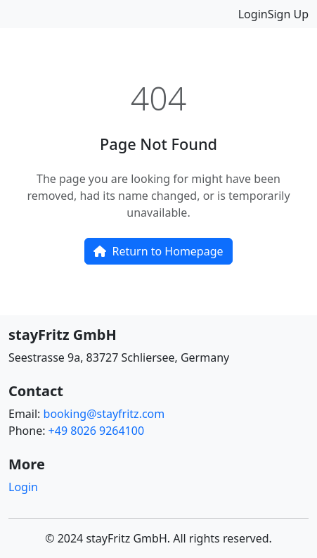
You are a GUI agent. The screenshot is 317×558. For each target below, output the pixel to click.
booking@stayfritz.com (104, 413)
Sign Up (288, 14)
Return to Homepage (158, 251)
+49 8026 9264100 (96, 430)
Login (253, 14)
